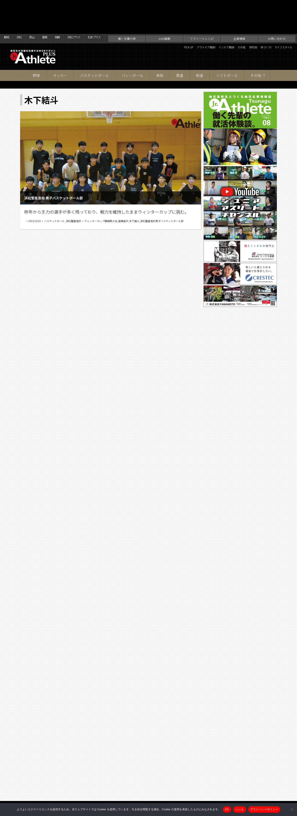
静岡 (7, 4)
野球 (36, 50)
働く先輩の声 (127, 14)
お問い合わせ (277, 14)
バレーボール (132, 50)
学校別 (234, 23)
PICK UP (142, 23)
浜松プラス (90, 4)
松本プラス (115, 4)
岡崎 (69, 4)
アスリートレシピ (202, 14)
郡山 (38, 4)
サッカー (60, 50)
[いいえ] (292, 809)
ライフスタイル (280, 23)
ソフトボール (227, 50)
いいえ (239, 809)
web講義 (164, 14)
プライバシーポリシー (264, 809)
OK (227, 809)
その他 (219, 23)
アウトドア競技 (166, 23)
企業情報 (239, 14)
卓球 (159, 50)
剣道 (199, 50)
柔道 (179, 50)
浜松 (23, 4)
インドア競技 (196, 23)
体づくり (253, 23)
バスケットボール (94, 50)
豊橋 (54, 4)
